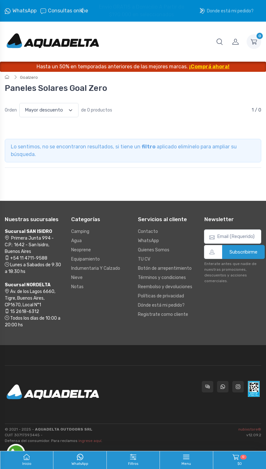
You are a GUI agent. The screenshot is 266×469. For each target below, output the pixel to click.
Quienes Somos (153, 250)
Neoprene (81, 250)
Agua (76, 240)
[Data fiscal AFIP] (253, 389)
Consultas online (64, 11)
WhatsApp (24, 11)
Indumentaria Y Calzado (95, 268)
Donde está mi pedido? (227, 11)
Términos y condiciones (162, 277)
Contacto (148, 231)
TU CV (144, 259)
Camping (80, 231)
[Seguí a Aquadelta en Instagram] (238, 386)
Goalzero (29, 77)
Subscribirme (243, 252)
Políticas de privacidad (161, 296)
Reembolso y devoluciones (165, 286)
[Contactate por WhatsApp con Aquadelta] (222, 386)
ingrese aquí (89, 440)
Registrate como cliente (163, 314)
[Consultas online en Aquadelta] (207, 386)
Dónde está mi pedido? (161, 305)
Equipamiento (85, 259)
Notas (77, 286)
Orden (11, 110)
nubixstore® (249, 429)
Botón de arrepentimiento (165, 268)
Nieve (77, 277)
